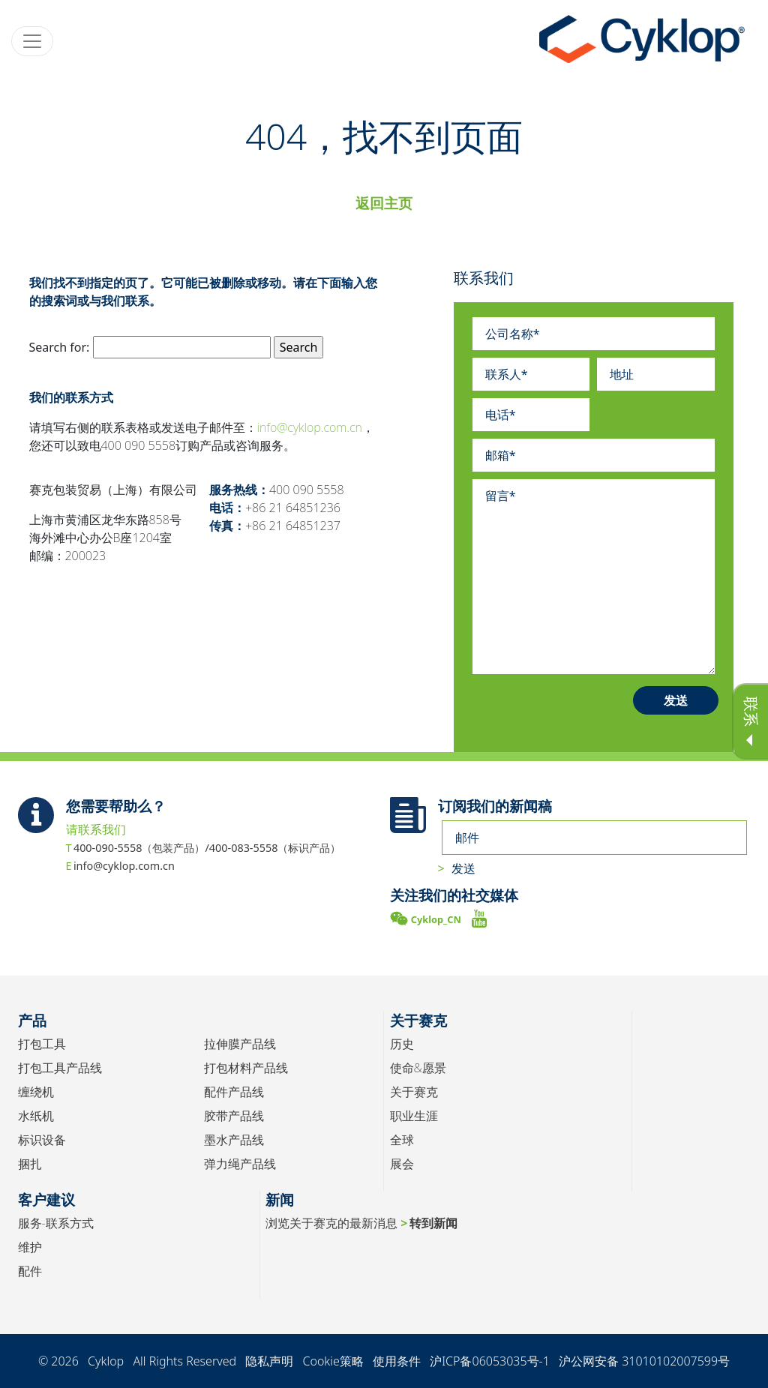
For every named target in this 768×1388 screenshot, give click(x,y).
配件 (30, 1271)
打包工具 (42, 1044)
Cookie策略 (332, 1361)
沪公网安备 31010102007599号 (644, 1361)
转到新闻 (434, 1223)
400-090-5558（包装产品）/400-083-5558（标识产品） (207, 848)
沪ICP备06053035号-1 (490, 1361)
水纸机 (36, 1116)
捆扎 (30, 1164)
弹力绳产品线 (240, 1164)
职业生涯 (414, 1116)
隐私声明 (269, 1361)
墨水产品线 (234, 1140)
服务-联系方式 (56, 1223)
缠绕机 (36, 1092)
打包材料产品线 (246, 1068)
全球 (402, 1140)
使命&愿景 (418, 1068)
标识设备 (42, 1140)
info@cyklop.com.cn (309, 427)
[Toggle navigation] (32, 41)
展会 (402, 1164)
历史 (402, 1044)
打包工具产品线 (60, 1068)
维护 (30, 1247)
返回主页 (384, 203)
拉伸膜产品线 (240, 1044)
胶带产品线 (234, 1116)
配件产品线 (234, 1092)
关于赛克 (414, 1092)
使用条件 (397, 1361)
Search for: (59, 347)
